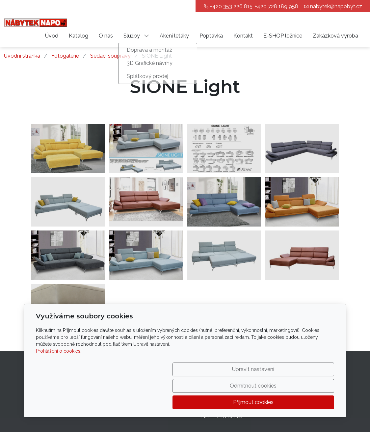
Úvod (51, 36)
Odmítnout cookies (236, 402)
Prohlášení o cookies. (58, 384)
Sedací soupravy (110, 56)
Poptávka (211, 36)
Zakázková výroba (335, 36)
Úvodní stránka (22, 56)
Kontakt (243, 36)
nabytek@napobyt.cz (336, 6)
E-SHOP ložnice (282, 36)
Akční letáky (174, 36)
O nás (106, 36)
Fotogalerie (65, 56)
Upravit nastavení (171, 402)
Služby (136, 36)
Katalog (78, 36)
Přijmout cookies (302, 402)
